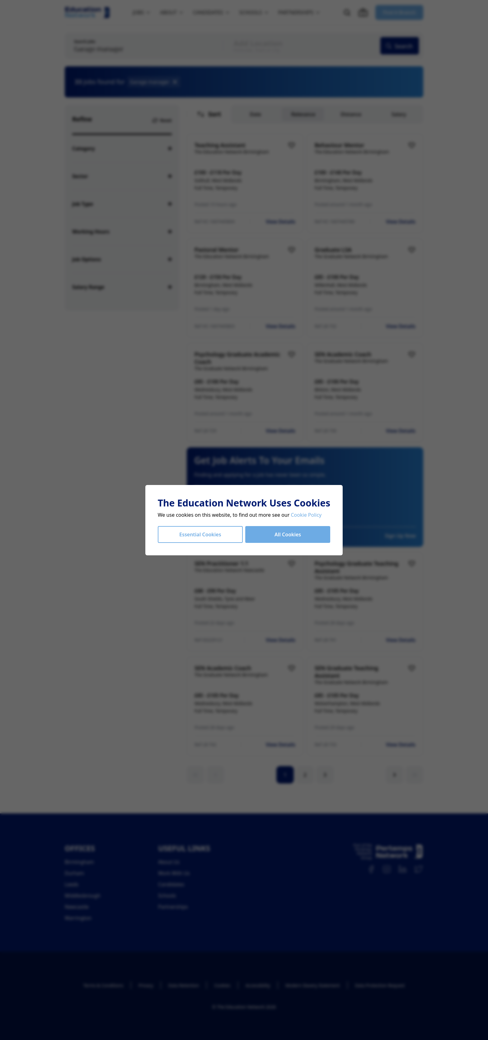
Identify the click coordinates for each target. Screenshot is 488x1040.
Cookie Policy (306, 514)
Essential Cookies (200, 534)
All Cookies (287, 534)
